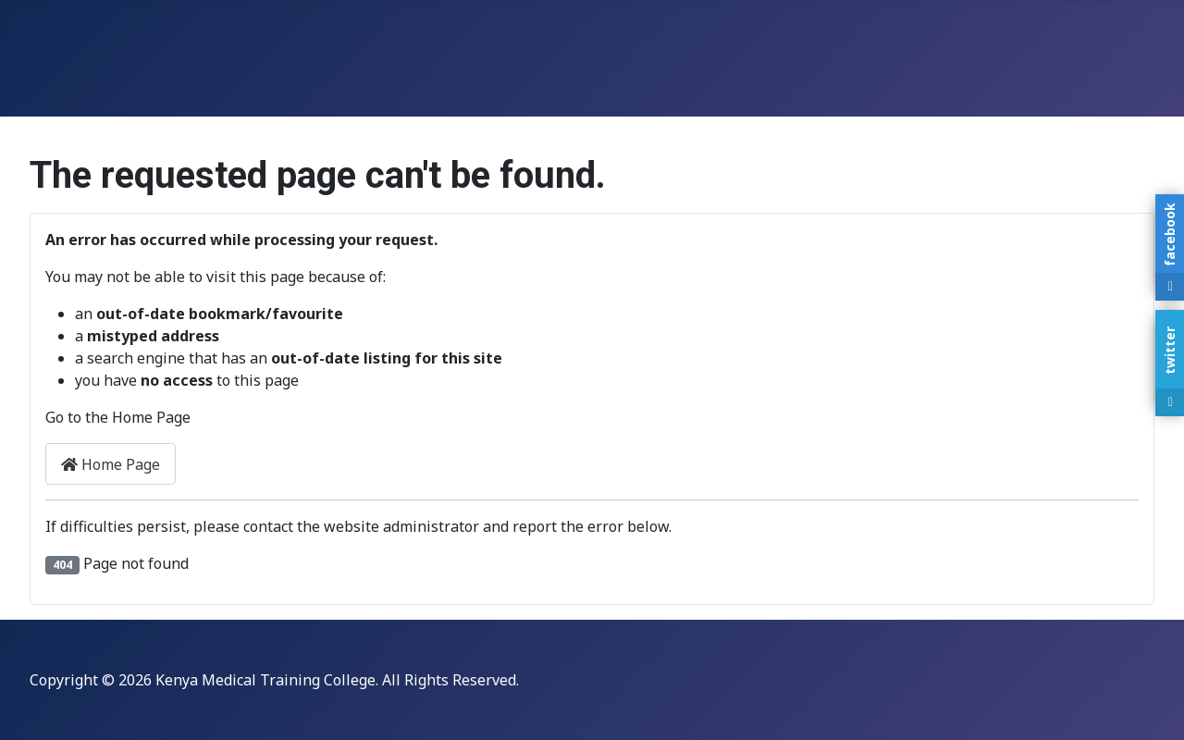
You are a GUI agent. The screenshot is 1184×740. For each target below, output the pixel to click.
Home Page (110, 464)
